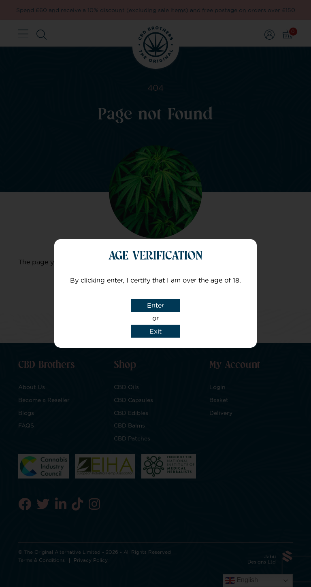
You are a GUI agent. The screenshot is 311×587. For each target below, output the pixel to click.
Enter (155, 305)
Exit (155, 331)
